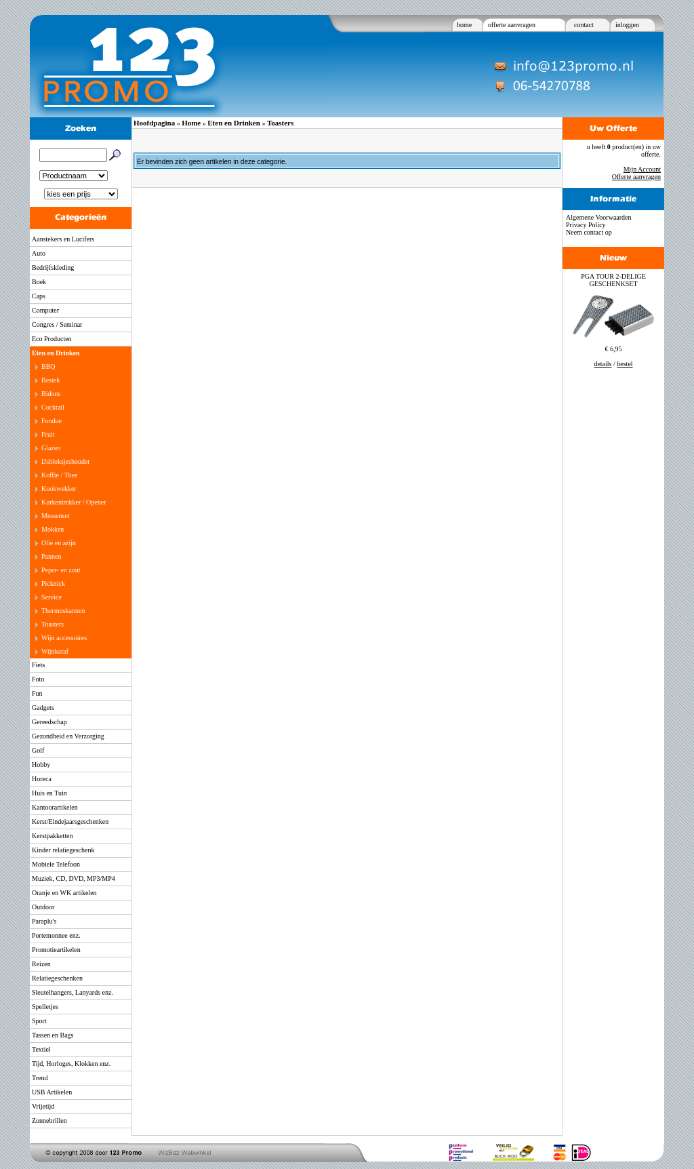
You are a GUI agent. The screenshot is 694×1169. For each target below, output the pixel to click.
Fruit (47, 434)
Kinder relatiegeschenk (63, 850)
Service (51, 597)
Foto (38, 679)
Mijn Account (642, 169)
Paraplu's (44, 921)
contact (584, 24)
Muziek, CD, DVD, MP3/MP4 (73, 878)
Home (191, 123)
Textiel (41, 1049)
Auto (38, 253)
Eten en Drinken (56, 353)
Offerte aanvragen (636, 176)
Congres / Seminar (57, 324)
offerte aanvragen (511, 24)
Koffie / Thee (59, 475)
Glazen (50, 448)
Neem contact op (589, 232)
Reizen (41, 964)
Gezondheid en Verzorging (68, 736)
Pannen (51, 556)
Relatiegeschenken (57, 978)
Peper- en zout (61, 570)
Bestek (50, 380)
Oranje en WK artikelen (64, 892)
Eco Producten (52, 338)
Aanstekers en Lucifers (63, 239)
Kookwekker (59, 488)
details (602, 364)
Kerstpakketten (52, 835)
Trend (40, 1078)
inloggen (627, 24)
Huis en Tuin (49, 793)
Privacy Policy (586, 225)
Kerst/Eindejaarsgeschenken (70, 821)
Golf (38, 750)
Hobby (41, 764)
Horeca (42, 778)
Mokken (52, 529)
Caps (38, 296)
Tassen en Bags (53, 1035)
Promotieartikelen (56, 949)
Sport (39, 1021)
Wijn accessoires (64, 637)
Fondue (51, 420)
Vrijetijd (43, 1106)
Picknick (53, 583)
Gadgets (43, 707)
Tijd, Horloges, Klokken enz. (71, 1063)
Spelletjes (45, 1006)
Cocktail (52, 407)
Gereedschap (49, 722)
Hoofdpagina (154, 123)
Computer (45, 310)
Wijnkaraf (54, 651)
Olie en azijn (58, 543)
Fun (37, 693)
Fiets (38, 665)
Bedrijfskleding (53, 267)
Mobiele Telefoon (56, 864)
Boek (39, 281)
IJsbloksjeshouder (65, 461)
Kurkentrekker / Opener (73, 502)
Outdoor (43, 907)
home (464, 24)
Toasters (52, 624)
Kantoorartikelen (55, 807)
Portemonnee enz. (56, 935)
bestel (624, 364)
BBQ (48, 366)
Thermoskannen (63, 610)
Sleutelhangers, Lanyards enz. (72, 992)
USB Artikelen (52, 1092)
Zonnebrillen (49, 1120)
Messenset (55, 515)
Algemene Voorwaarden (599, 217)
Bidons (50, 393)
